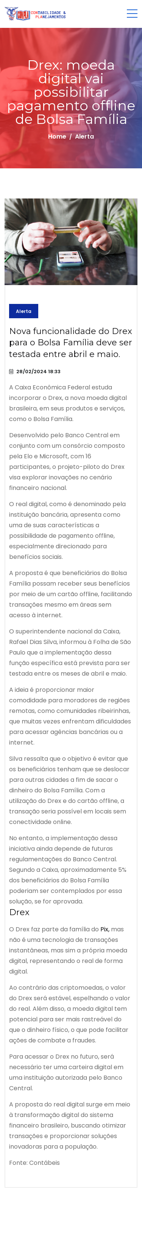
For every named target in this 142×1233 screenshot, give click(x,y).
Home (57, 136)
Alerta (23, 311)
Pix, (104, 929)
